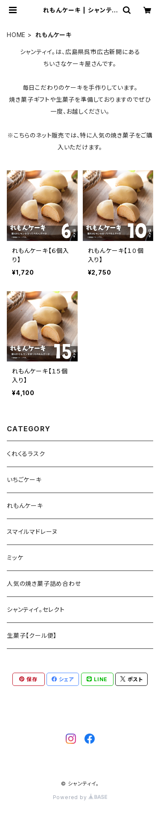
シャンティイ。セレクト (36, 609)
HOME (16, 34)
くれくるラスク (26, 453)
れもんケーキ (25, 505)
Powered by (80, 797)
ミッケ (15, 557)
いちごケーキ (24, 479)
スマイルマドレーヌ (32, 531)
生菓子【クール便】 (32, 635)
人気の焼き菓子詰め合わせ (44, 583)
